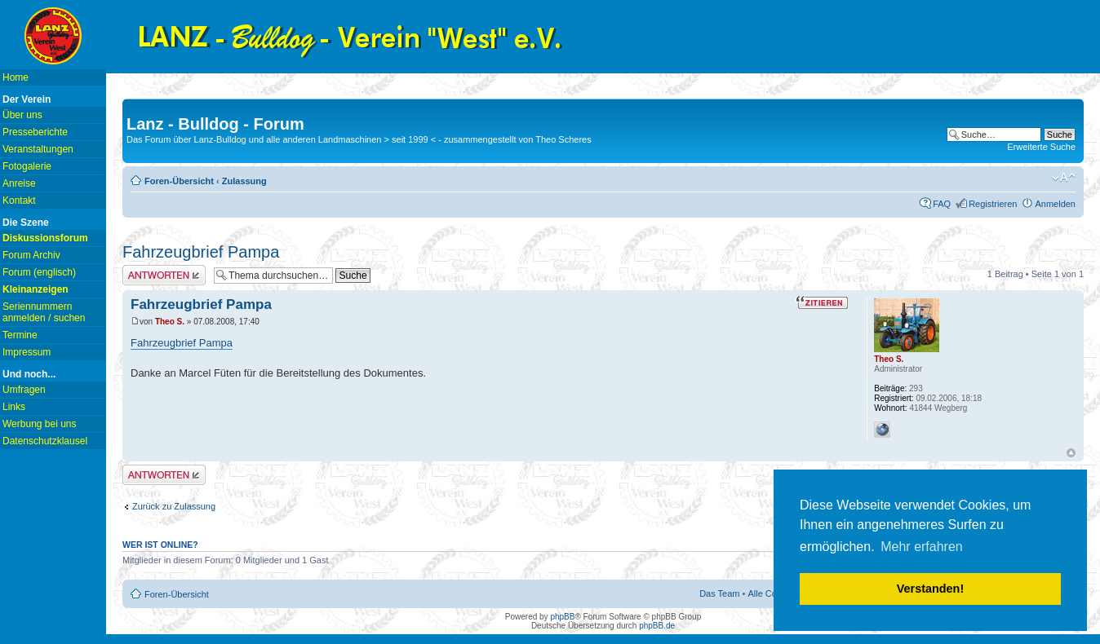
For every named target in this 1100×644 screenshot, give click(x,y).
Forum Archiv (31, 255)
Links (13, 406)
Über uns (22, 115)
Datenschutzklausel (44, 441)
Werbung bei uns (39, 424)
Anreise (19, 183)
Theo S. (169, 321)
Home (15, 77)
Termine (20, 335)
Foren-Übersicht (179, 181)
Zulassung (244, 181)
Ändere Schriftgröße (1064, 177)
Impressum (26, 352)
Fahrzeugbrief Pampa (200, 252)
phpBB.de (657, 625)
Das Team (719, 593)
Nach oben (1071, 452)
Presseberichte (35, 132)
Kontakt (19, 200)
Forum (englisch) (39, 272)
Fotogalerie (26, 166)
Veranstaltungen (37, 149)
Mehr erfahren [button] (921, 547)
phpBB (562, 616)
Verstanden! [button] (930, 588)
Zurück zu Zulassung (173, 506)
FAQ (942, 204)
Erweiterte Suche (1041, 147)
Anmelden (1055, 204)
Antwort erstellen (164, 275)
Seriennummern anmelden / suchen (43, 312)
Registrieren (993, 204)
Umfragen (24, 389)
